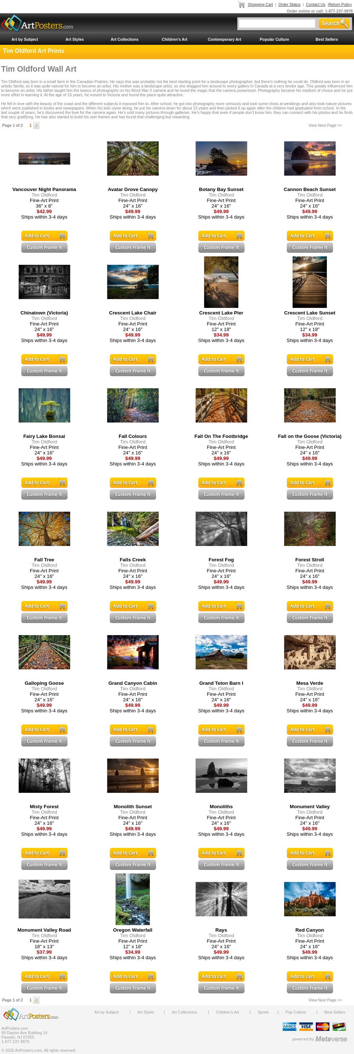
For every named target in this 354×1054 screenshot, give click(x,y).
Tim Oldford (44, 195)
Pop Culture (296, 1012)
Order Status (289, 4)
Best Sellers (326, 39)
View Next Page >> (325, 125)
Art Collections (124, 39)
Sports (263, 1012)
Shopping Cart (260, 4)
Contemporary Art (224, 39)
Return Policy (340, 4)
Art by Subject (24, 39)
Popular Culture (274, 39)
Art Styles (75, 39)
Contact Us (315, 4)
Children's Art (175, 39)
